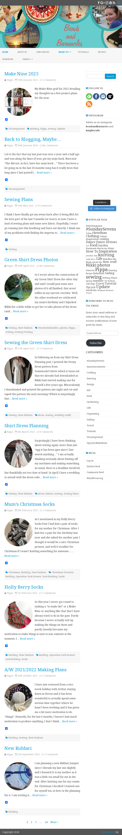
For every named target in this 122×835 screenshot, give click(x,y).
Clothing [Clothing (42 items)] (92, 236)
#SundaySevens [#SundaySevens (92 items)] (101, 229)
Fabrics (26, 59)
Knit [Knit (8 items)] (95, 256)
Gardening (93, 402)
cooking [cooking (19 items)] (104, 239)
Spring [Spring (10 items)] (89, 281)
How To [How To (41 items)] (92, 251)
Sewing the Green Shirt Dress (35, 342)
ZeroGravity (108, 832)
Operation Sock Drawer (28, 576)
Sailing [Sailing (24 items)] (109, 273)
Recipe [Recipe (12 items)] (89, 273)
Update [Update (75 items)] (103, 286)
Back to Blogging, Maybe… (32, 139)
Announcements (96, 366)
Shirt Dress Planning (26, 425)
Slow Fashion (25, 328)
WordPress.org (95, 478)
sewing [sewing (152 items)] (94, 277)
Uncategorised (17, 128)
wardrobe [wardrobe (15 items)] (91, 290)
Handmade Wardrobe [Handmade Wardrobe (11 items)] (96, 248)
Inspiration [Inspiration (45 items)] (108, 251)
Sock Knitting (50, 576)
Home (5, 52)
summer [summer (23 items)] (98, 280)
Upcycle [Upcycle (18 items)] (90, 287)
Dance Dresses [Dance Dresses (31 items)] (106, 242)
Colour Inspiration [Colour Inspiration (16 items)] (96, 238)
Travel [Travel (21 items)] (100, 283)
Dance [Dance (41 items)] (90, 242)
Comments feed (95, 472)
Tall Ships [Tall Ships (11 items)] (90, 284)
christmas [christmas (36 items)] (99, 233)
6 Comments (46, 432)
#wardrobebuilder (48, 328)
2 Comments (49, 80)
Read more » (44, 172)
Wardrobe (7, 59)
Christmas (14, 572)
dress (41, 415)
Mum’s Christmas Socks (29, 504)
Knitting (25, 572)
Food (89, 396)
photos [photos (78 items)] (103, 265)
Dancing (91, 378)
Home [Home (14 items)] (111, 248)
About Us (22, 52)
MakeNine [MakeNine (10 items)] (107, 259)
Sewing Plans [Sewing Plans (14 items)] (109, 278)
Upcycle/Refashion (97, 443)
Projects (64, 52)
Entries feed (93, 466)
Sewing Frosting (24, 332)
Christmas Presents (62, 572)
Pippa (10, 80)
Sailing (91, 419)
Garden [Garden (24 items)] (103, 245)
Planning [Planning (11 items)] (112, 270)
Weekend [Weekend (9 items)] (101, 290)
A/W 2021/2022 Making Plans (35, 669)
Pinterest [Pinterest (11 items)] (90, 270)
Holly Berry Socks (23, 587)
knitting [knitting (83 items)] (106, 255)
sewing (52, 128)
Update (61, 128)
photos (63, 328)
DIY (89, 390)
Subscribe (96, 343)
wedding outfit (63, 415)
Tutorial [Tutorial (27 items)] (110, 283)
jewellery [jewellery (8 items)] (89, 256)
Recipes (102, 52)
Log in (90, 460)
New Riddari (18, 748)
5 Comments (49, 593)
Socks (62, 576)
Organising (93, 413)
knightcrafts (93, 130)
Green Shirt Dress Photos (31, 259)
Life (89, 408)
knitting (34, 128)
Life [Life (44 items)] (99, 259)
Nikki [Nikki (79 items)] (91, 265)
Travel (90, 425)
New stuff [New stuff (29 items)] (110, 261)
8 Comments (45, 205)
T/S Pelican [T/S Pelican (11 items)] (109, 281)
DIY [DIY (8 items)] (87, 246)
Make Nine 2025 (21, 73)
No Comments (50, 145)
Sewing (13, 249)
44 (46, 822)
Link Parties (42, 52)
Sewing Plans (18, 199)
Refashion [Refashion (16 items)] (98, 273)
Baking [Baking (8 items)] (89, 233)
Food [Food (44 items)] (93, 245)
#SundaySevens (95, 361)
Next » (54, 822)
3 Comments (46, 348)
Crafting (91, 372)
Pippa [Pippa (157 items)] (101, 269)
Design (90, 384)
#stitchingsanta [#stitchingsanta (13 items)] (94, 226)
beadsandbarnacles (97, 126)
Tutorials (83, 52)
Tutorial (91, 431)
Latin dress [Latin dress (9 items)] (91, 259)
